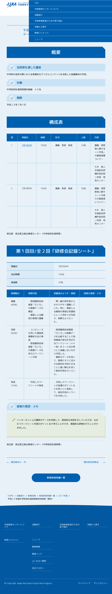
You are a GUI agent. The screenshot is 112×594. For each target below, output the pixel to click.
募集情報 (36, 546)
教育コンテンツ (11, 539)
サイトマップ (84, 583)
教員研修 (32, 495)
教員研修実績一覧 (56, 477)
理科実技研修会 (91, 462)
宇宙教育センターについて (14, 525)
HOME (10, 495)
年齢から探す (93, 524)
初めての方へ (38, 568)
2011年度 (63, 495)
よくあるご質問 (39, 561)
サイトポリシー (101, 583)
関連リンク (37, 553)
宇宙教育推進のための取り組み (70, 525)
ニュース (36, 539)
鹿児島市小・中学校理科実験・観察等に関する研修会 (19, 462)
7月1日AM (27, 145)
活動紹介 (21, 495)
